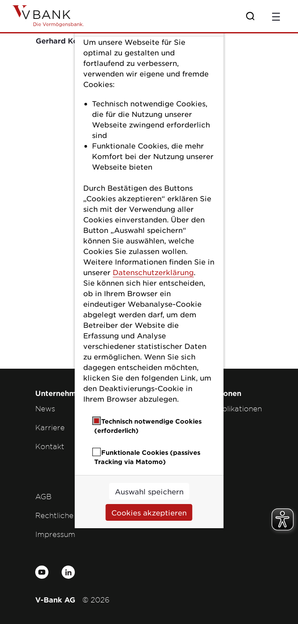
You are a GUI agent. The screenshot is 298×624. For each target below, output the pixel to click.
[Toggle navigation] (276, 15)
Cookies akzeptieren (149, 512)
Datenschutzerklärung (153, 272)
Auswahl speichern (149, 491)
